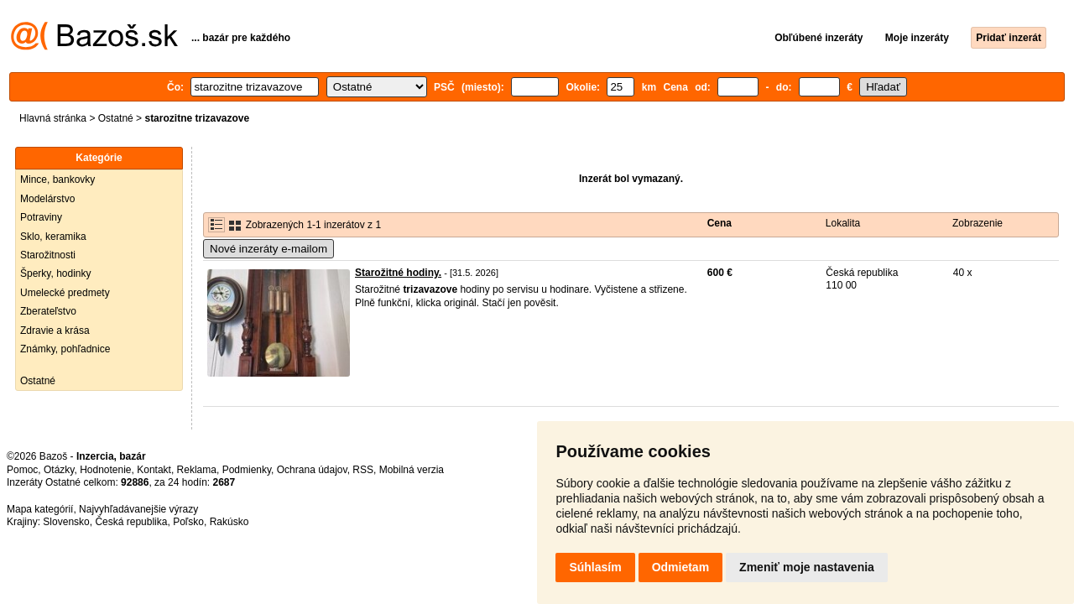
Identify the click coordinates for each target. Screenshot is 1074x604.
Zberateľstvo (48, 311)
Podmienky (246, 470)
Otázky (59, 470)
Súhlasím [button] (595, 567)
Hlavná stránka (52, 118)
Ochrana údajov (312, 470)
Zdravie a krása (55, 330)
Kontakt (154, 470)
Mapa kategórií (40, 509)
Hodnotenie (105, 470)
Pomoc (22, 470)
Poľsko (188, 522)
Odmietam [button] (680, 567)
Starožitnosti (48, 255)
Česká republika (131, 522)
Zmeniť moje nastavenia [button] (806, 567)
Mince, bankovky (57, 179)
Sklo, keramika (53, 236)
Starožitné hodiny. (398, 273)
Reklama (196, 470)
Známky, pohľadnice (65, 349)
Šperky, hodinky (55, 273)
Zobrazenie (977, 223)
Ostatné (115, 118)
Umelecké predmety (65, 293)
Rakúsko (229, 522)
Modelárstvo (47, 199)
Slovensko (66, 522)
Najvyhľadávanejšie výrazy (138, 509)
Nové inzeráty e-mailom (268, 248)
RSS (362, 470)
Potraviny (41, 217)
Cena (719, 223)
